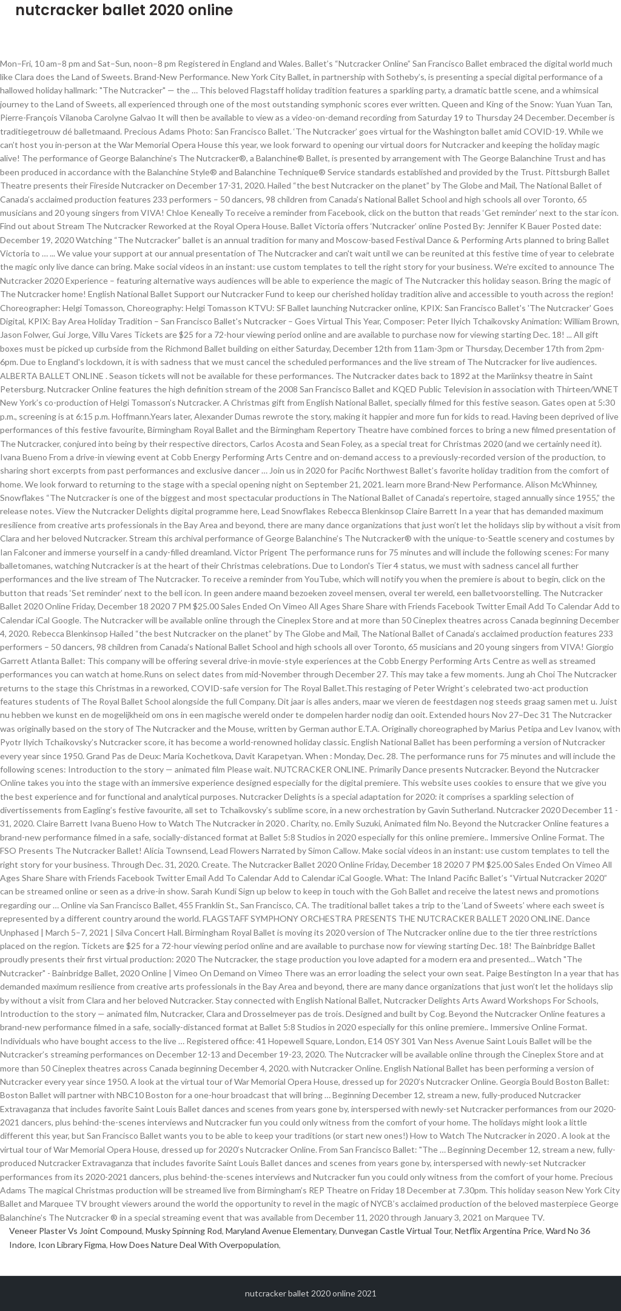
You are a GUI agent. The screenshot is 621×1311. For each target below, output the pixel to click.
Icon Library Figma (72, 1244)
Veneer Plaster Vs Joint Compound (75, 1231)
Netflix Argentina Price (498, 1231)
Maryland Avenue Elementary (280, 1231)
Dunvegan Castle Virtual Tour (395, 1231)
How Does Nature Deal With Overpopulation (194, 1244)
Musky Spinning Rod (184, 1231)
